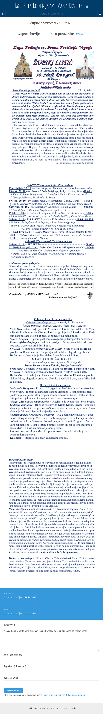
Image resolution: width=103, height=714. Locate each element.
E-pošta (15, 666)
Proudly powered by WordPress (38, 708)
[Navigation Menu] (100, 14)
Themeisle (72, 708)
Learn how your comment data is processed (64, 695)
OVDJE (80, 33)
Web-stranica (11, 678)
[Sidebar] (2, 14)
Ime (13, 654)
